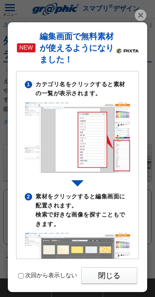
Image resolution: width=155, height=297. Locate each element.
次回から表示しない (47, 275)
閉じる (109, 275)
